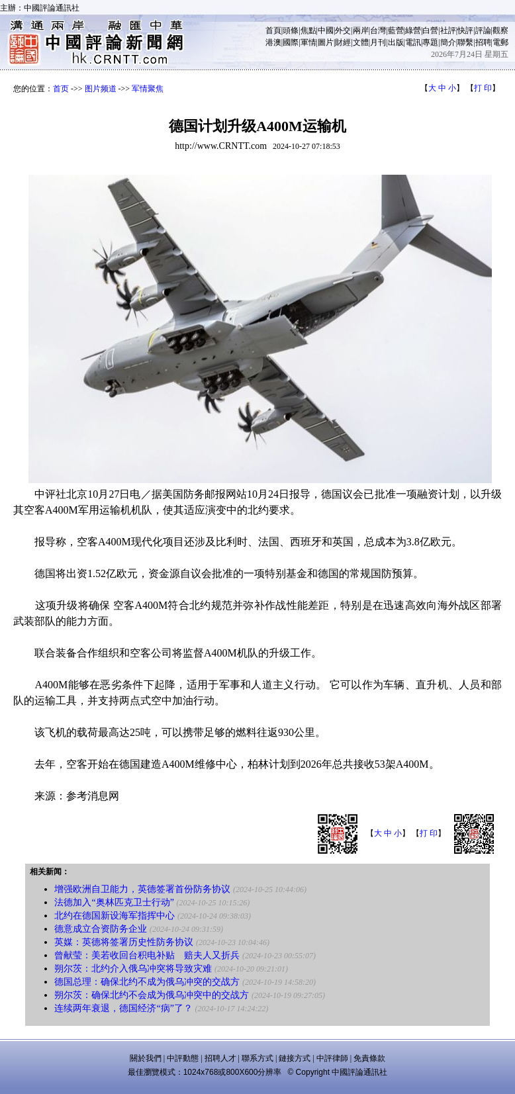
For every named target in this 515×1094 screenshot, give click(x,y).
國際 (291, 42)
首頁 (273, 30)
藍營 (396, 30)
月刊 (378, 42)
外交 (343, 30)
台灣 (378, 30)
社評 (448, 30)
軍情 (308, 42)
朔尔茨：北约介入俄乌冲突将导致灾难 (133, 969)
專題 (430, 42)
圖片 (326, 42)
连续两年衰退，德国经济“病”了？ (123, 1008)
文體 (361, 42)
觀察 (500, 30)
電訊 (413, 42)
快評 (465, 30)
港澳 (273, 42)
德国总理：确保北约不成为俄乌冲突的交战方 (147, 982)
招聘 (483, 42)
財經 (343, 42)
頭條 (291, 30)
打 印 (483, 88)
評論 (483, 30)
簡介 (448, 42)
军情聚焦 (148, 88)
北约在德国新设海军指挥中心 (114, 916)
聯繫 (465, 42)
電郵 (500, 42)
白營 (430, 30)
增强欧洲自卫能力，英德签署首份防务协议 (142, 889)
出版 (396, 42)
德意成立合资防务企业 (100, 929)
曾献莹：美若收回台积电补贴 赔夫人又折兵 (147, 955)
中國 (326, 30)
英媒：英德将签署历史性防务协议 (123, 942)
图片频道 (101, 88)
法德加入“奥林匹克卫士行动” (113, 902)
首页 (61, 88)
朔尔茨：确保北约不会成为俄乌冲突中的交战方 (151, 995)
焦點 (308, 30)
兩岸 (361, 30)
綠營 (413, 30)
